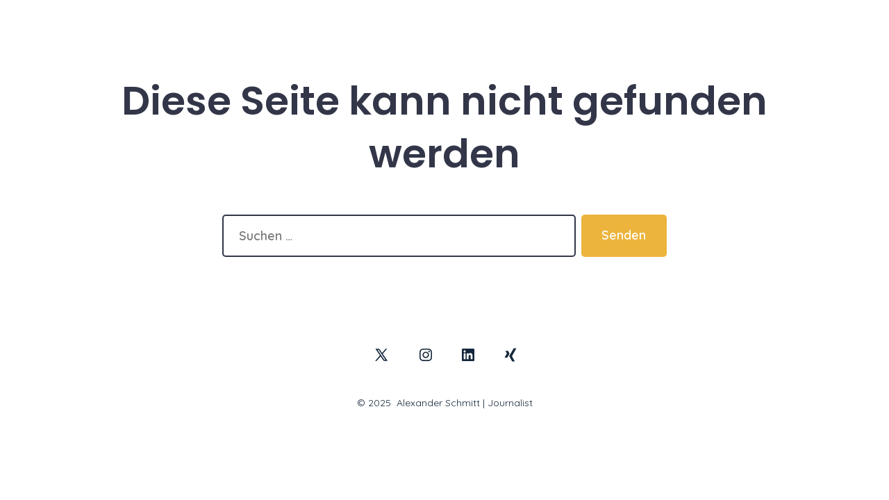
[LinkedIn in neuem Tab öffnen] (468, 354)
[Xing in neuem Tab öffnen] (510, 354)
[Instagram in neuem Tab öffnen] (425, 354)
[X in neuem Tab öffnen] (381, 354)
